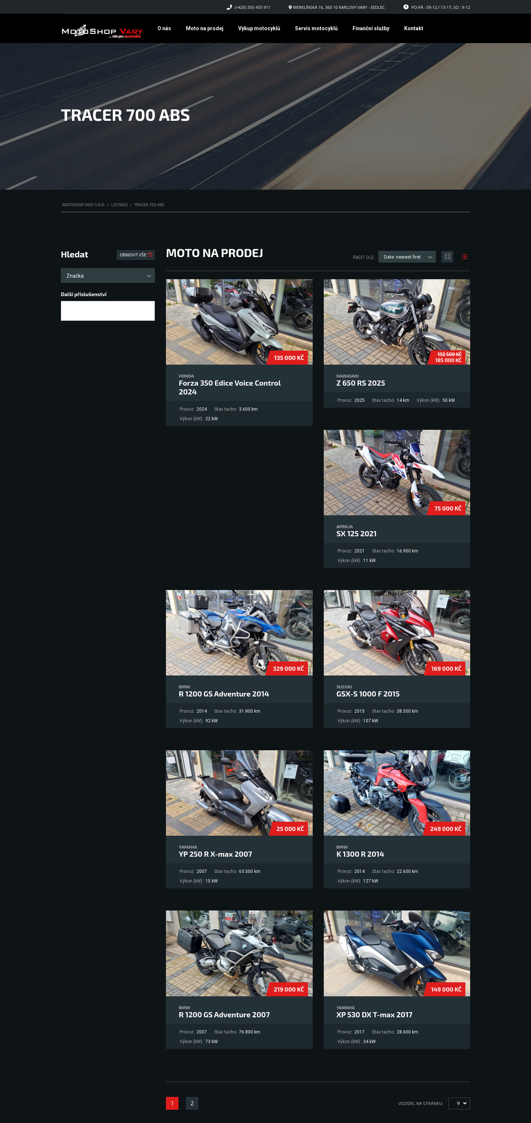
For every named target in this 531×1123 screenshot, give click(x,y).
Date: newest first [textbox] (402, 257)
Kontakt (413, 28)
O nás (164, 28)
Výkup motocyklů (259, 28)
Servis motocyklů (316, 28)
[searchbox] (69, 311)
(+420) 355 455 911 (253, 7)
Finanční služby (371, 28)
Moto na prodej (204, 28)
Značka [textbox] (75, 276)
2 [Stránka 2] (192, 1103)
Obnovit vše (134, 254)
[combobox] (108, 275)
